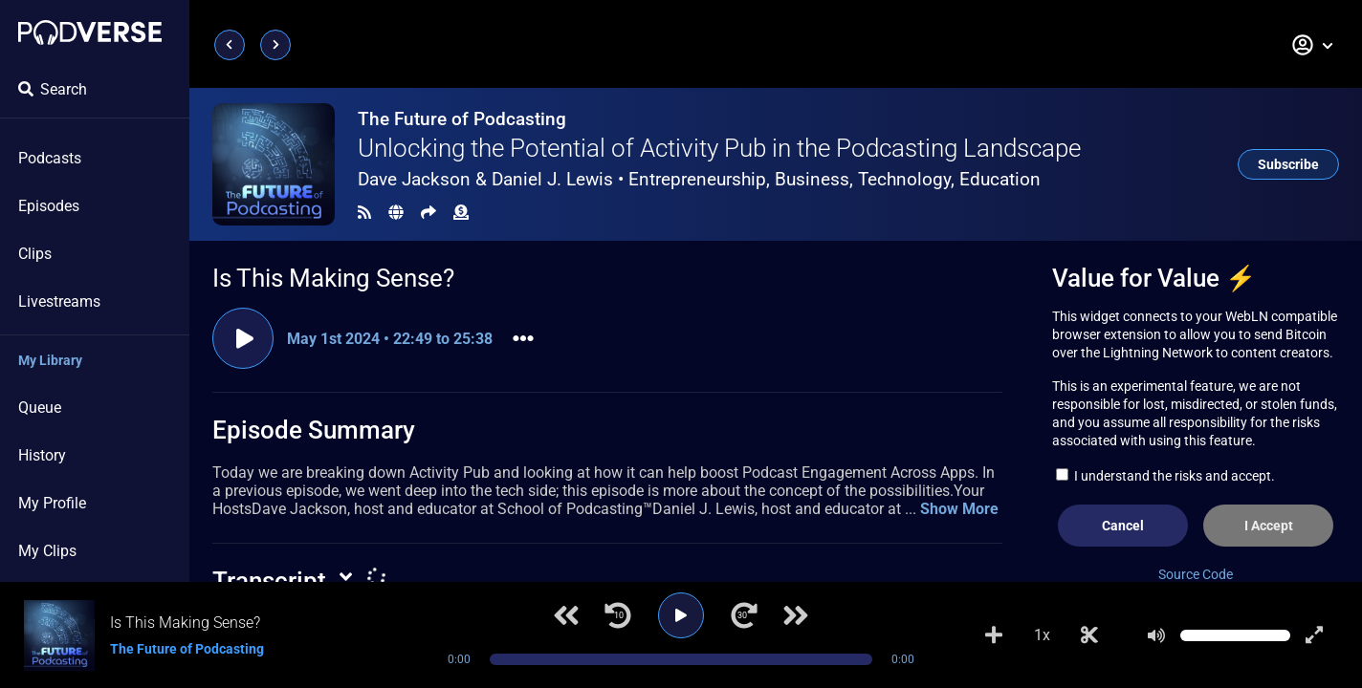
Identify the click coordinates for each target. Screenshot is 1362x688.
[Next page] (275, 45)
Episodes (48, 206)
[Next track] (796, 615)
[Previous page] (229, 45)
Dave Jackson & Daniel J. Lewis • (699, 179)
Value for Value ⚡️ (1154, 278)
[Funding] (461, 213)
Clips (35, 254)
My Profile (52, 503)
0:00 (459, 659)
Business (812, 179)
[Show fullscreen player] (1314, 635)
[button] (1313, 45)
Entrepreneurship (697, 179)
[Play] (681, 615)
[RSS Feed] (364, 213)
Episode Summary (313, 430)
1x (1042, 635)
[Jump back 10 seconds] (618, 615)
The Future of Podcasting (462, 119)
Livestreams (59, 301)
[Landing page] (90, 32)
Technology (904, 179)
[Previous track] (566, 615)
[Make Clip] (1089, 635)
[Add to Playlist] (994, 635)
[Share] (428, 213)
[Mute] (1156, 635)
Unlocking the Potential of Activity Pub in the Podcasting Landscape (719, 148)
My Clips (47, 551)
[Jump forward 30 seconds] (744, 615)
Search (52, 89)
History (42, 455)
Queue (39, 407)
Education (1000, 179)
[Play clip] (243, 338)
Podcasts (49, 158)
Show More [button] (959, 509)
